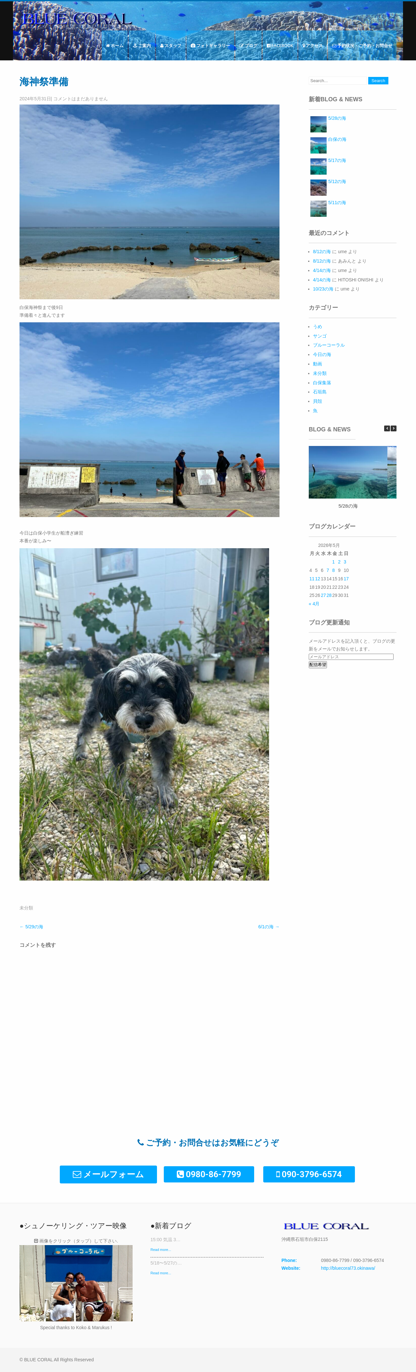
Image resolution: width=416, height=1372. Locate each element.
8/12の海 (322, 251)
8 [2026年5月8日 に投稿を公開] (333, 570)
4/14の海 (322, 270)
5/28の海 (348, 506)
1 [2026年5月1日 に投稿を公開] (333, 561)
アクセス (313, 45)
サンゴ (320, 336)
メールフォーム (108, 1174)
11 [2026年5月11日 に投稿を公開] (312, 578)
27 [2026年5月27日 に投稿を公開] (323, 595)
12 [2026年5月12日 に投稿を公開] (317, 578)
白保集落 (322, 382)
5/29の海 (31, 926)
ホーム (115, 45)
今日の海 (322, 354)
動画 (317, 363)
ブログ (248, 45)
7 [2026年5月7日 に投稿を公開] (328, 570)
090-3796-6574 (309, 1174)
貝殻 (317, 401)
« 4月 (314, 603)
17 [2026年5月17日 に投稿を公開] (346, 578)
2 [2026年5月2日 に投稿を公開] (339, 561)
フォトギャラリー (210, 45)
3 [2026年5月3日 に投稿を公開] (345, 561)
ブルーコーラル (329, 345)
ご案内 (142, 45)
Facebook (280, 45)
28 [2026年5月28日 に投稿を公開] (329, 595)
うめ (317, 326)
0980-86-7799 (209, 1174)
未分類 (26, 907)
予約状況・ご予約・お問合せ (362, 45)
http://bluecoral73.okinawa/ (348, 1268)
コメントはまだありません (80, 98)
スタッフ (170, 45)
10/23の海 (323, 288)
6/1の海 (269, 926)
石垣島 (320, 391)
